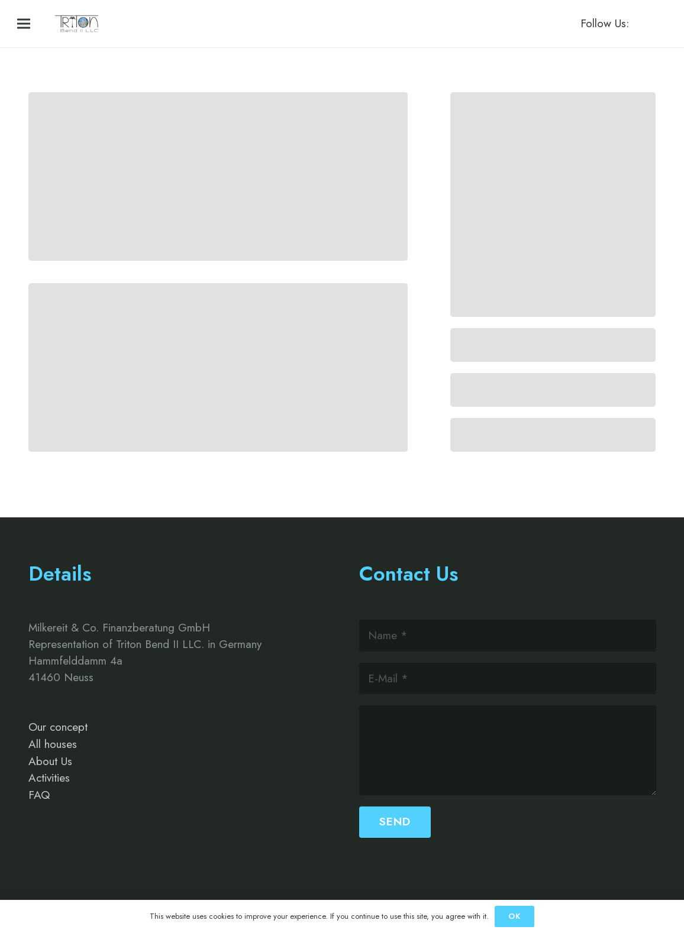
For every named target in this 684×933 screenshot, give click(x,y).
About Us (50, 761)
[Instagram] (656, 23)
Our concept (58, 727)
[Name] (507, 635)
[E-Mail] (507, 678)
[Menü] (23, 23)
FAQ (39, 795)
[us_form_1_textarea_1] (507, 750)
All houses (52, 744)
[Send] (395, 822)
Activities (49, 778)
